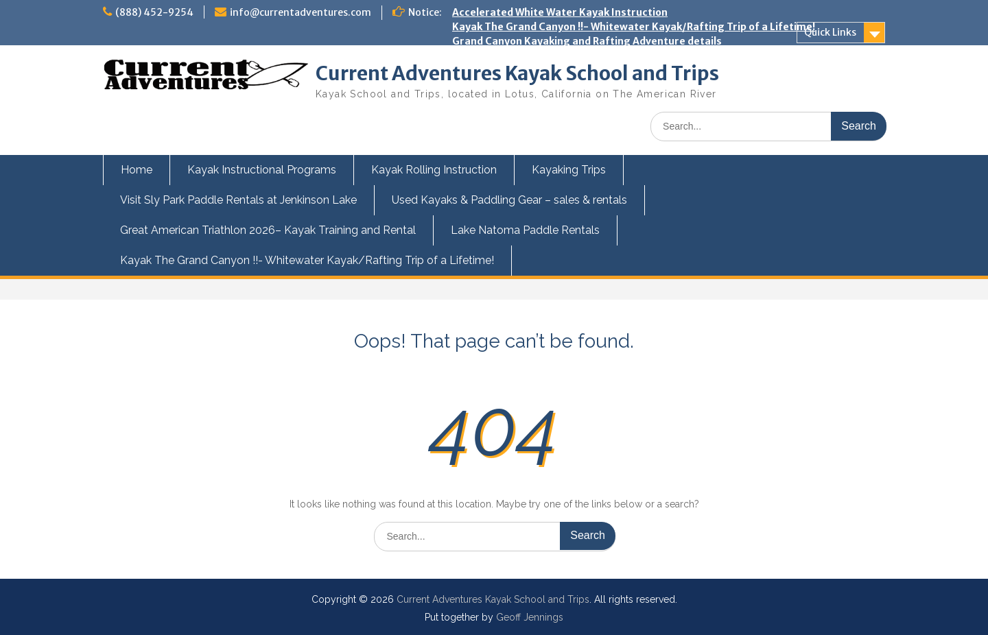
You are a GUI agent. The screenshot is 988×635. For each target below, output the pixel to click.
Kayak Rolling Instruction (434, 169)
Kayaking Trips (569, 169)
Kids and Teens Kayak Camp (520, 113)
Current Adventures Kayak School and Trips (517, 73)
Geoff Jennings (529, 617)
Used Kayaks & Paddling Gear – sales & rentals (509, 199)
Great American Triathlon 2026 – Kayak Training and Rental (599, 55)
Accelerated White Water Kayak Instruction (560, 12)
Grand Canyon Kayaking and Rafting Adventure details (587, 41)
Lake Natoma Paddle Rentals (525, 230)
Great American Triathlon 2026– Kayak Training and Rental (268, 230)
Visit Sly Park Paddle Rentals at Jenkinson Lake (238, 199)
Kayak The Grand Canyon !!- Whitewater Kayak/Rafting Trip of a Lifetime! (633, 27)
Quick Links (830, 32)
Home (136, 169)
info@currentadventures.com (300, 12)
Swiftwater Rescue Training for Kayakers (554, 142)
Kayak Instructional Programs (261, 169)
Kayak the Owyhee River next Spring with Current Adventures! (606, 127)
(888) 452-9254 (154, 12)
